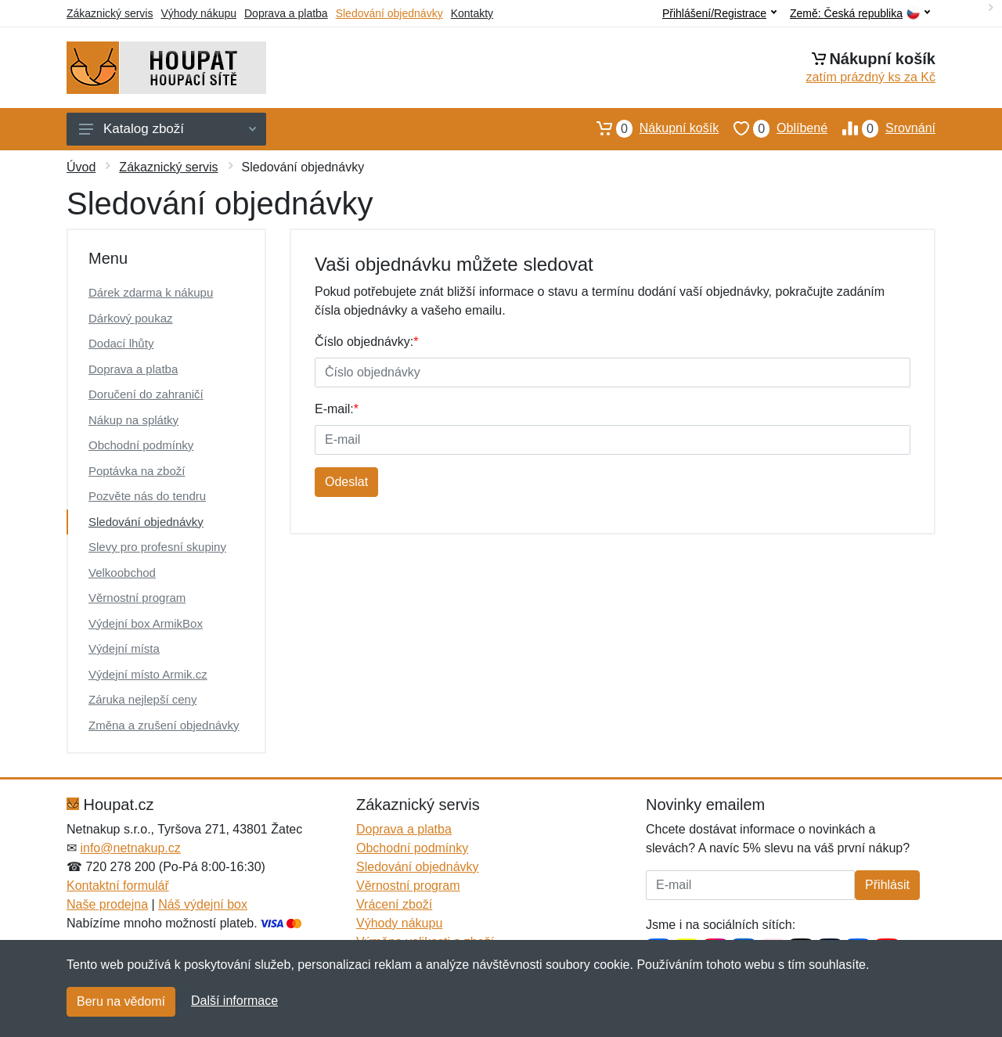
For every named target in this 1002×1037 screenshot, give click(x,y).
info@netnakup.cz (130, 848)
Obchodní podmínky (140, 445)
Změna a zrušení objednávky (164, 725)
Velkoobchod (122, 572)
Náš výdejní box (202, 904)
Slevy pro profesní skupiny (157, 546)
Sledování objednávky (389, 13)
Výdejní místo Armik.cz (147, 674)
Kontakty (472, 13)
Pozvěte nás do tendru (147, 495)
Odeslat (346, 481)
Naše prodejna (107, 904)
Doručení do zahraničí (146, 394)
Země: (860, 14)
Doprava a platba (286, 13)
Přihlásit (887, 884)
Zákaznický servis (110, 13)
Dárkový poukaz (130, 318)
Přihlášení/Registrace (719, 13)
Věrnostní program (137, 597)
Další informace (234, 1000)
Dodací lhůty (120, 343)
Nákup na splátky (133, 420)
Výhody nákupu (198, 13)
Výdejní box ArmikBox (145, 623)
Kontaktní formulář (118, 885)
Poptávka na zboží (136, 470)
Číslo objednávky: (367, 341)
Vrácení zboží (394, 904)
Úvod (81, 167)
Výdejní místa (124, 648)
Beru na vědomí (121, 1001)
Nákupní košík (650, 128)
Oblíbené (773, 128)
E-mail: (337, 409)
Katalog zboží (167, 128)
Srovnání (881, 128)
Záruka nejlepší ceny (142, 699)
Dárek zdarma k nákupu (150, 292)
